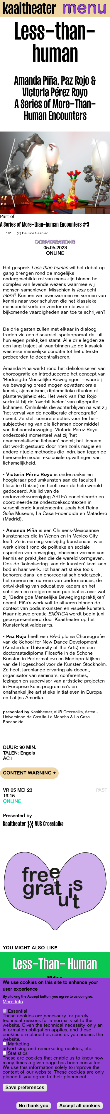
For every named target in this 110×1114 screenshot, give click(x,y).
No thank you (33, 1105)
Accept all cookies (79, 1105)
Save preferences (24, 1087)
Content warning (29, 773)
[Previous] (9, 173)
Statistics (18, 1053)
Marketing (18, 1044)
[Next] (101, 173)
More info (13, 1001)
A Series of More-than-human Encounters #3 (44, 225)
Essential (17, 1011)
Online (55, 253)
